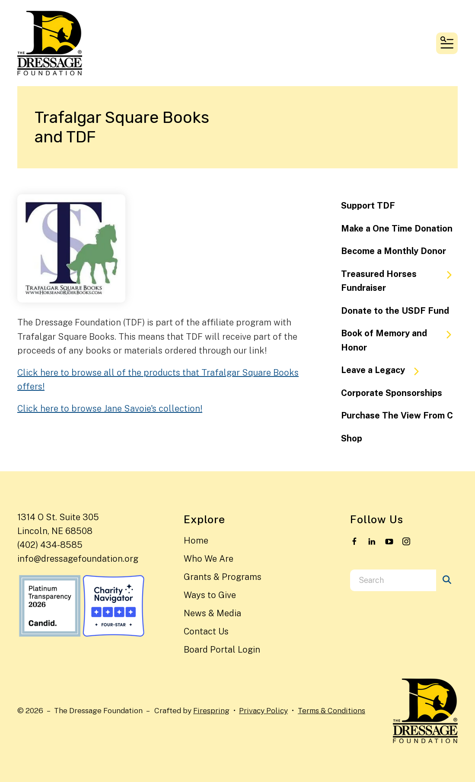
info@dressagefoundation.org (77, 559)
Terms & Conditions (331, 710)
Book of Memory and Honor (399, 340)
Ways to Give (210, 595)
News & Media (212, 613)
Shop (351, 438)
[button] (447, 43)
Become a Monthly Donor (393, 251)
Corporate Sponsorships (391, 393)
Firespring (211, 710)
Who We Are (208, 559)
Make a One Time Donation (397, 228)
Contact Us (206, 631)
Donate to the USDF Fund (395, 311)
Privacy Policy (263, 710)
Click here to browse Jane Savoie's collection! (109, 408)
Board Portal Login (222, 649)
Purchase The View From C (397, 415)
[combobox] (393, 580)
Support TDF (368, 205)
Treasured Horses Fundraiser (399, 281)
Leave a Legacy (384, 370)
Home (196, 540)
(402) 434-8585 (50, 545)
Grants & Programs (222, 577)
